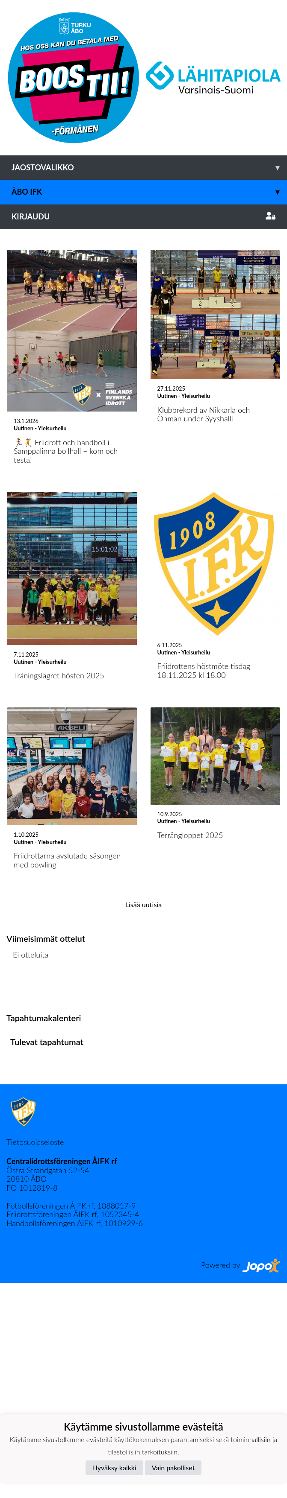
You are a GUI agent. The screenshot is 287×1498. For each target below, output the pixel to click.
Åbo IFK (149, 192)
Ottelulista (27, 1202)
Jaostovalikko (149, 167)
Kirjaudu (143, 216)
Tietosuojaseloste (35, 1356)
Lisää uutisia (143, 1119)
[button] (21, 336)
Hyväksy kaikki (114, 1467)
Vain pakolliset (173, 1467)
